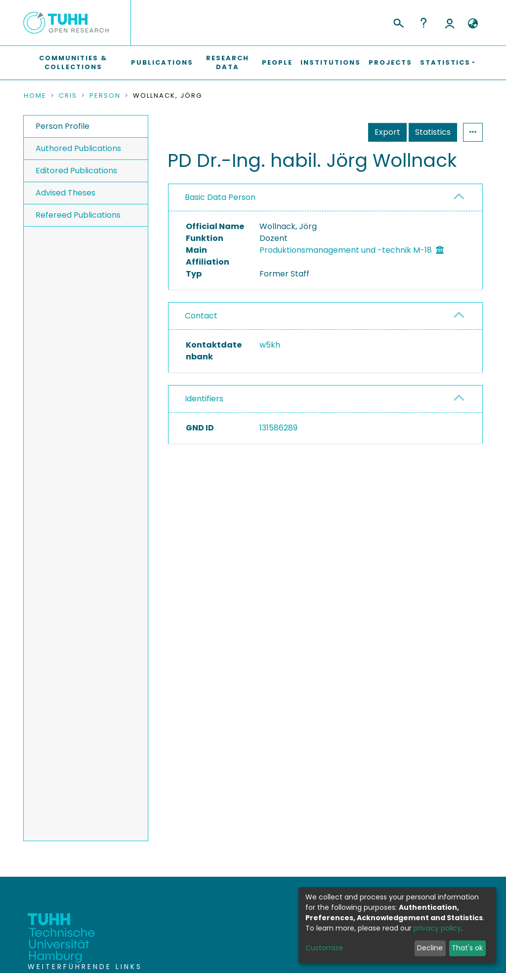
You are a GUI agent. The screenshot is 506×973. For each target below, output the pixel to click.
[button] (472, 24)
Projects (390, 62)
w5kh (269, 344)
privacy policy (437, 928)
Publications (162, 62)
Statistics (433, 132)
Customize (324, 948)
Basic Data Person (220, 197)
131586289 (278, 427)
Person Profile (62, 126)
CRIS (68, 95)
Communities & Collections (73, 62)
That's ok (467, 948)
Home (35, 95)
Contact (201, 315)
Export (387, 132)
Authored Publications (78, 148)
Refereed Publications (78, 215)
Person (105, 95)
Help (423, 23)
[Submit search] (398, 22)
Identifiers (204, 398)
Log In (450, 23)
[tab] (325, 197)
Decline (430, 948)
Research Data (227, 62)
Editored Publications (76, 170)
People (277, 62)
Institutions (330, 62)
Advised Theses (65, 192)
